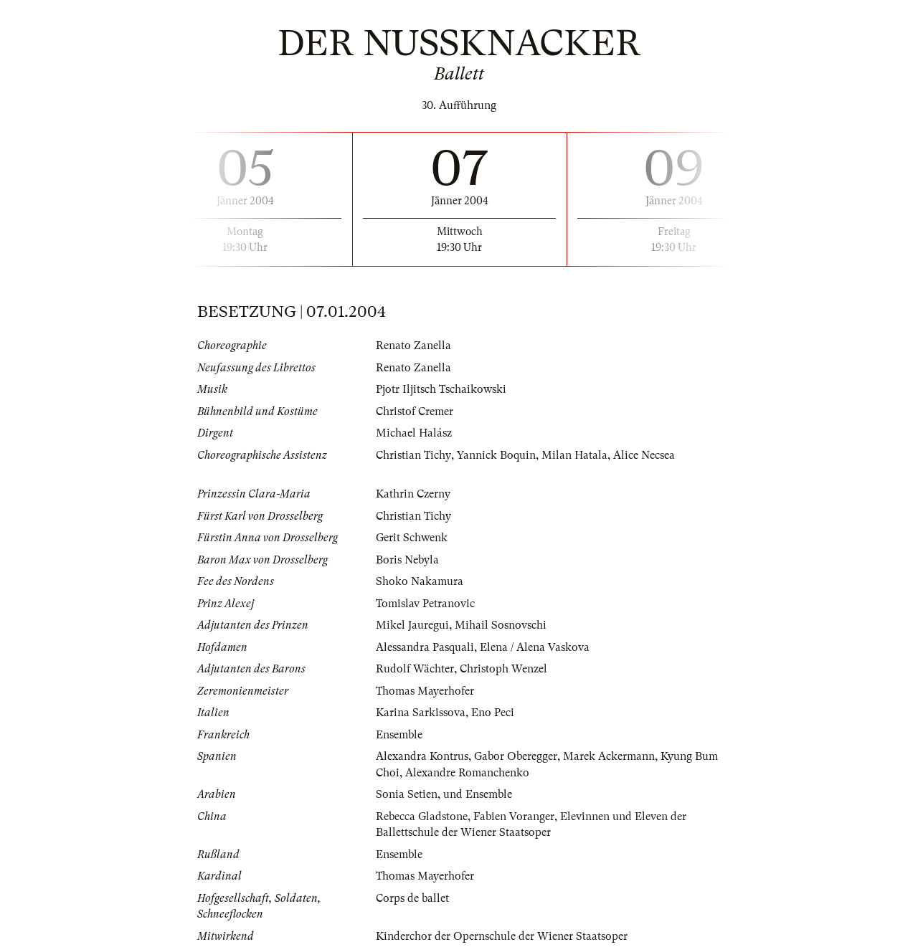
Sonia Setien (406, 794)
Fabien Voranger (513, 816)
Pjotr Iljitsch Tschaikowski (441, 389)
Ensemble (399, 734)
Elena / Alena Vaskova (535, 647)
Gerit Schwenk (412, 537)
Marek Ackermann (609, 756)
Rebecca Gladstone (422, 816)
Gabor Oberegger (515, 756)
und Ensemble (477, 794)
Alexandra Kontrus (422, 756)
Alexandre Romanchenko (467, 772)
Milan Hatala (574, 455)
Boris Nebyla (407, 559)
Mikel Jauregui (412, 625)
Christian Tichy (413, 455)
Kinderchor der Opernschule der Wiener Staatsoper (502, 936)
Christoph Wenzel (503, 668)
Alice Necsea (643, 455)
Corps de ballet (412, 898)
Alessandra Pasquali (425, 647)
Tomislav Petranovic (425, 603)
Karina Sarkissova (420, 712)
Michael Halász (414, 433)
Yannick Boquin (495, 455)
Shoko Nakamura (419, 581)
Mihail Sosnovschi (500, 625)
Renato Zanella (413, 345)
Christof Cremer (414, 411)
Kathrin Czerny (413, 493)
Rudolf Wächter (415, 668)
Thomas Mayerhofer (425, 691)
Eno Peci (492, 712)
